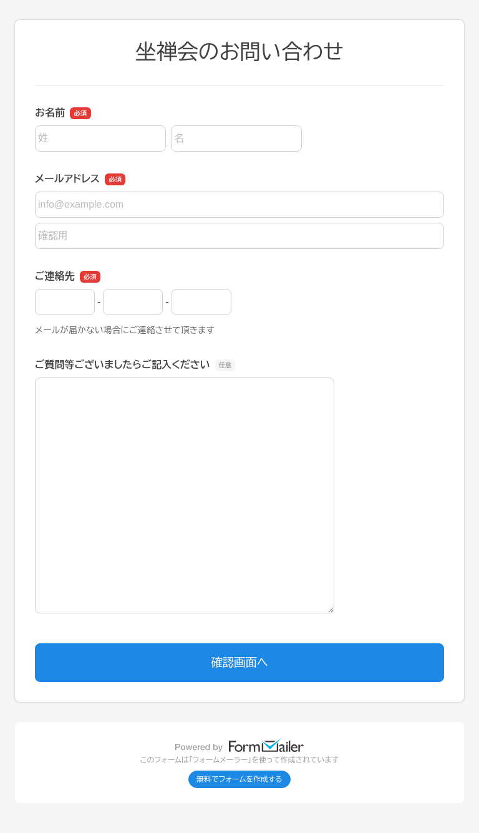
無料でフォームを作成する (239, 779)
